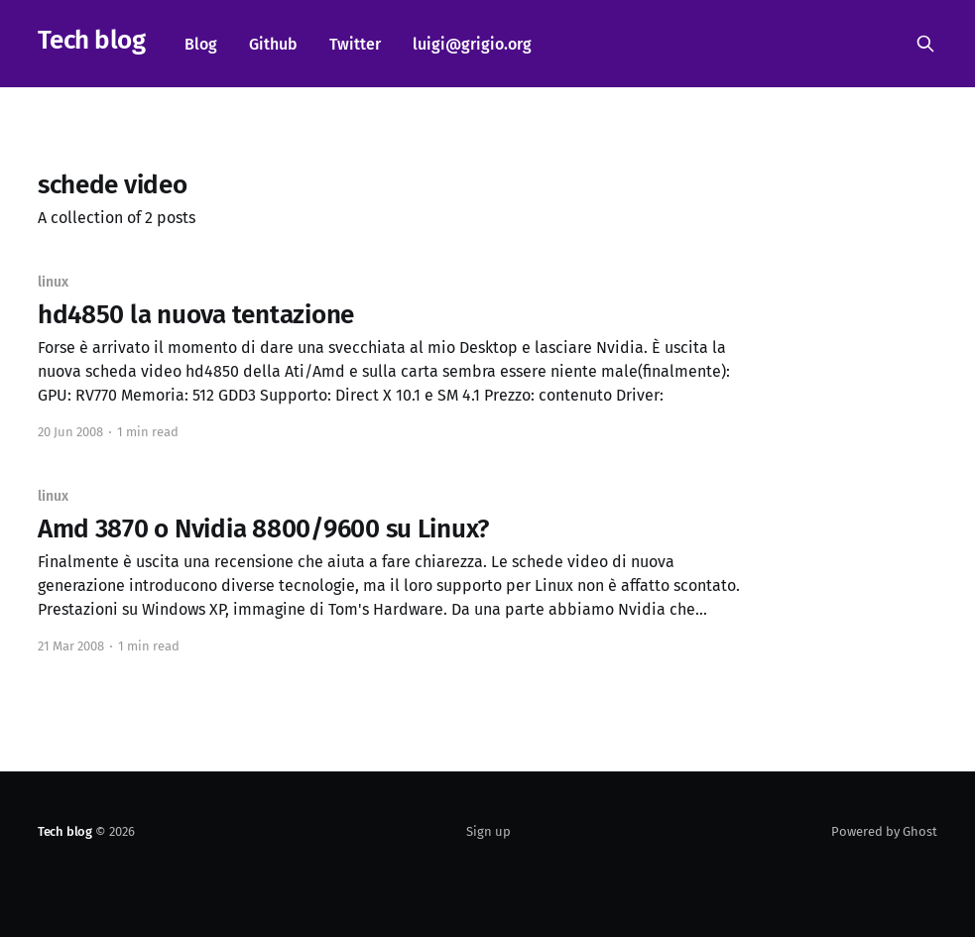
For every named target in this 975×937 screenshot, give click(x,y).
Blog (200, 44)
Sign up (488, 831)
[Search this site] (925, 43)
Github (273, 44)
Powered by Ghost (884, 831)
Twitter (355, 44)
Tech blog (91, 41)
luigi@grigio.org (472, 44)
